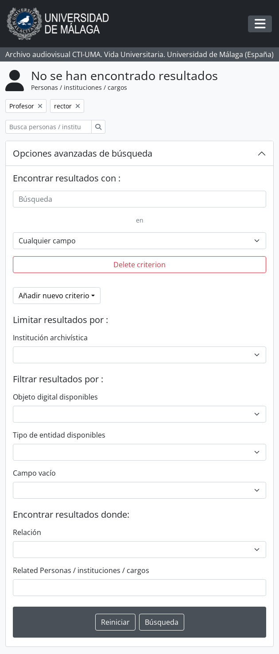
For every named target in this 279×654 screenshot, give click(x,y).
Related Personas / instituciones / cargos (81, 570)
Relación (27, 532)
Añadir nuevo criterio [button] (54, 295)
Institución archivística (50, 337)
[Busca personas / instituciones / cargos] (48, 127)
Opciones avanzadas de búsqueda (82, 153)
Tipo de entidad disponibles (59, 435)
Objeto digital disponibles (55, 397)
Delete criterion (139, 264)
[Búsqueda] (139, 199)
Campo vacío (34, 473)
